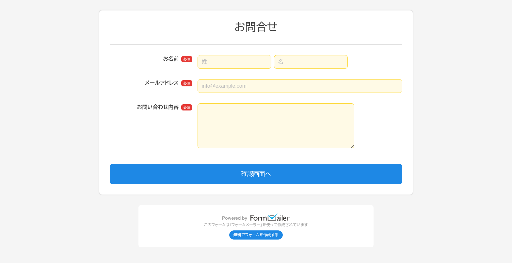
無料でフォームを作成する (256, 235)
